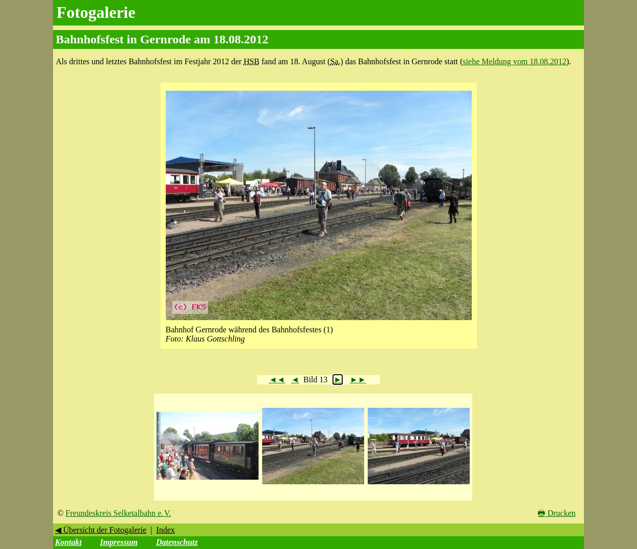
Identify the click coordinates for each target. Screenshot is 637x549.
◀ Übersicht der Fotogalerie (101, 530)
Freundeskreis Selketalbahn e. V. (118, 513)
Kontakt (68, 542)
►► (358, 379)
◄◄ (277, 379)
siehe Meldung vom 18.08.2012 (514, 61)
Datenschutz (177, 542)
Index (165, 530)
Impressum (119, 542)
